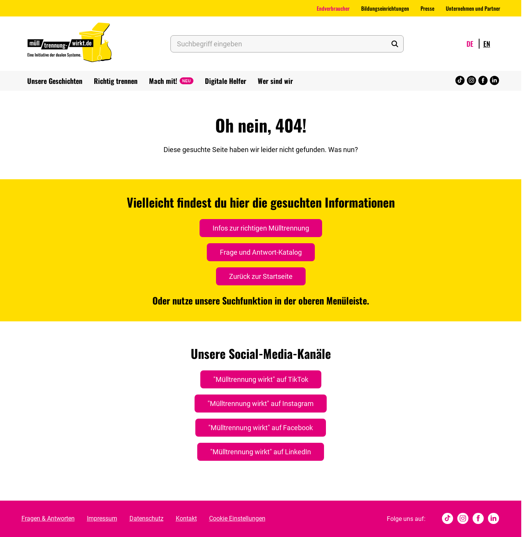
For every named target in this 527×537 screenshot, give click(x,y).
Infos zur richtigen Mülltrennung (261, 228)
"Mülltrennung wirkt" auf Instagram (261, 403)
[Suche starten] (394, 44)
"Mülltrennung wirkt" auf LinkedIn (260, 452)
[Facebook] (483, 81)
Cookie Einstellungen (237, 518)
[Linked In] (494, 81)
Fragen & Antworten (48, 518)
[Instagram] (471, 81)
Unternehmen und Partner (473, 8)
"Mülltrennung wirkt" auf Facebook (260, 428)
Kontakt (186, 518)
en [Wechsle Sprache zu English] (486, 44)
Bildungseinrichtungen (385, 8)
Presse (427, 8)
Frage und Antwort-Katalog (261, 252)
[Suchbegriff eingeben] (287, 43)
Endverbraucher (333, 8)
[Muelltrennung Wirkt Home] (70, 44)
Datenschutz (146, 518)
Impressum (102, 518)
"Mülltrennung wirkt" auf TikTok (260, 379)
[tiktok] (460, 81)
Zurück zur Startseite (261, 276)
